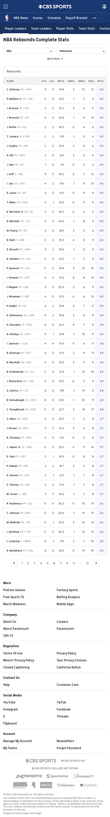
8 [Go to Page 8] (67, 563)
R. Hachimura (14, 503)
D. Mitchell (13, 221)
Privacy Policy (66, 653)
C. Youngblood (15, 409)
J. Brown (12, 428)
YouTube (9, 702)
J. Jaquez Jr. (14, 447)
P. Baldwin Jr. (14, 99)
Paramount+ (66, 629)
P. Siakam (12, 466)
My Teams (10, 748)
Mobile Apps (65, 604)
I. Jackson (12, 343)
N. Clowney (13, 437)
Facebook (64, 709)
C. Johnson (13, 513)
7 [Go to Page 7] (61, 563)
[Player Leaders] (15, 28)
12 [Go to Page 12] (87, 563)
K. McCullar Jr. (15, 211)
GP (44, 81)
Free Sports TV (13, 597)
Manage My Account (17, 741)
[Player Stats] (65, 28)
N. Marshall (13, 362)
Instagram (10, 709)
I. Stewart (13, 277)
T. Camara (12, 136)
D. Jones (12, 193)
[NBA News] (20, 18)
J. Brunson (13, 117)
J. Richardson (14, 381)
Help (6, 685)
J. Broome (13, 108)
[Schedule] (54, 18)
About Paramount (16, 629)
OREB (71, 81)
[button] (95, 18)
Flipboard (10, 723)
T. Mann (11, 202)
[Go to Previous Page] (14, 563)
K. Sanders (13, 259)
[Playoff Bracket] (76, 18)
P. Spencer (13, 268)
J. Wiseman (13, 296)
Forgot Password (69, 748)
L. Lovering (13, 541)
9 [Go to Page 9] (74, 563)
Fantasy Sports (67, 590)
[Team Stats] (86, 28)
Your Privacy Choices (72, 660)
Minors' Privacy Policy (18, 660)
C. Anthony (13, 89)
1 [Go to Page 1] (21, 563)
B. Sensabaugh (15, 400)
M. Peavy (12, 230)
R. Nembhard (14, 550)
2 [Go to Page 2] (28, 563)
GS (52, 81)
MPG (61, 81)
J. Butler (12, 127)
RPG (100, 81)
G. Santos (12, 390)
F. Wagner (12, 287)
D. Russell (12, 249)
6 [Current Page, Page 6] (54, 563)
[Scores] (37, 18)
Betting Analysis (68, 597)
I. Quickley (13, 531)
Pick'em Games (14, 590)
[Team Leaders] (41, 28)
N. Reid (11, 240)
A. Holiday (12, 334)
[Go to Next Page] (96, 563)
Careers (62, 622)
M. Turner (12, 494)
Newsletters (65, 741)
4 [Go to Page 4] (41, 563)
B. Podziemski (15, 371)
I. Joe (10, 183)
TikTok (61, 702)
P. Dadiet (12, 306)
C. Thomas (13, 484)
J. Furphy (12, 146)
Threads (63, 716)
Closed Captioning (16, 667)
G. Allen (11, 419)
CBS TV (8, 636)
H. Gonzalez (14, 324)
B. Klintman (13, 353)
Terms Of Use (12, 653)
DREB (81, 81)
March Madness (14, 604)
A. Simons (12, 475)
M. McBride (13, 522)
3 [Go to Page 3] (34, 563)
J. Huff (10, 174)
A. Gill (10, 155)
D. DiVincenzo (15, 315)
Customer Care (68, 685)
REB (91, 81)
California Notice (69, 667)
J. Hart (10, 164)
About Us (9, 622)
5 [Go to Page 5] (47, 563)
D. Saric (11, 456)
